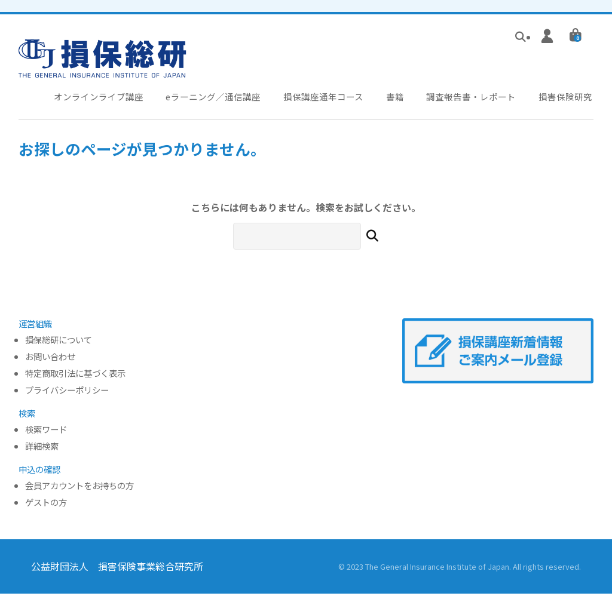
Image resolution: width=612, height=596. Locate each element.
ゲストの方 (46, 505)
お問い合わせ (50, 359)
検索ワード (46, 432)
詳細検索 (42, 448)
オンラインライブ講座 (100, 98)
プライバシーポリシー (67, 392)
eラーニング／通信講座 (217, 98)
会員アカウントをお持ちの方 (79, 488)
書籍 (401, 98)
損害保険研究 (573, 98)
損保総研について (58, 342)
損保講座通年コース (330, 98)
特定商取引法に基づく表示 (75, 376)
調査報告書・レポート (478, 98)
